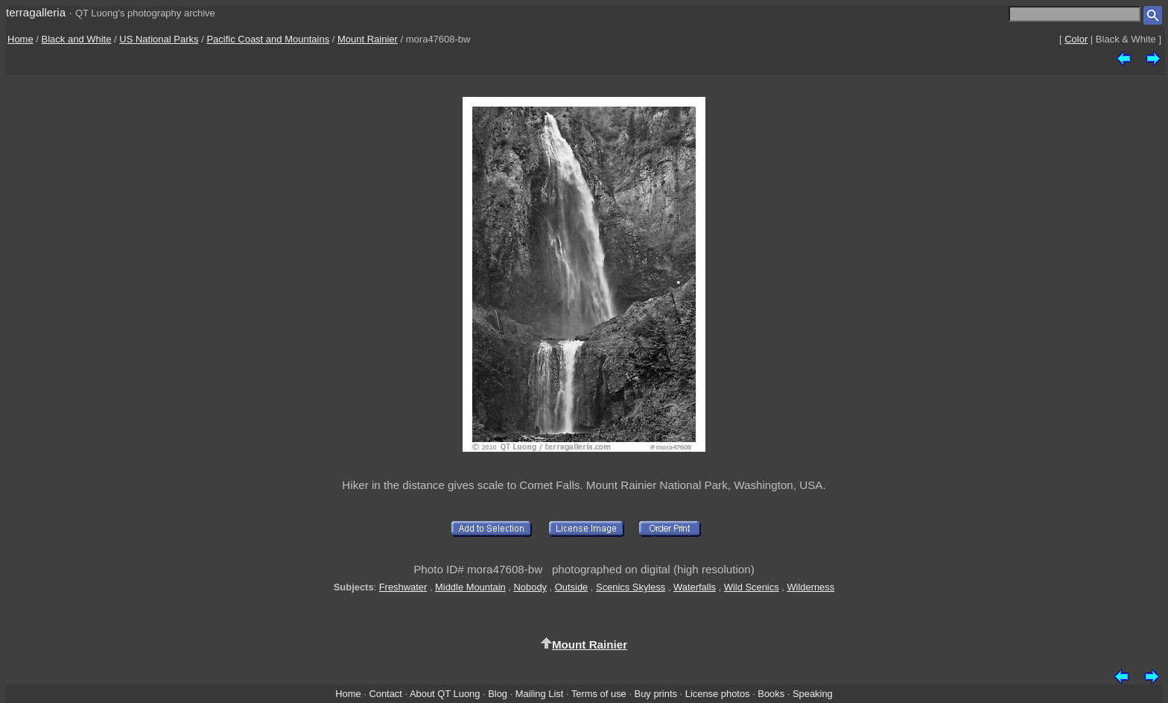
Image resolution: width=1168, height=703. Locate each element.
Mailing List (539, 693)
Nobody (531, 587)
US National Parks (158, 39)
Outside (571, 587)
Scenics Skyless (630, 587)
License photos (717, 693)
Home (20, 39)
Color (1076, 39)
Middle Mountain (470, 587)
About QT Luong (445, 693)
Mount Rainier (367, 39)
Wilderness (810, 587)
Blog (497, 693)
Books (771, 693)
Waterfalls (694, 587)
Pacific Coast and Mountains (267, 39)
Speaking (813, 693)
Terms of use (598, 693)
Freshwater (403, 587)
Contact (385, 693)
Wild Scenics (751, 587)
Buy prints (656, 693)
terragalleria (36, 12)
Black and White (77, 39)
